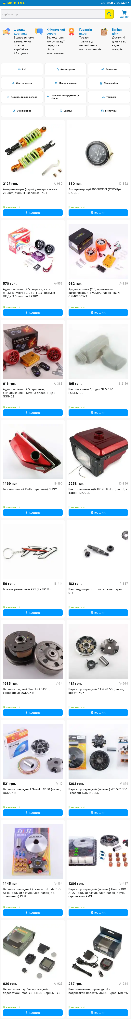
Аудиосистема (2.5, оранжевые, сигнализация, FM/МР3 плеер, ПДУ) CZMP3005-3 (94, 292)
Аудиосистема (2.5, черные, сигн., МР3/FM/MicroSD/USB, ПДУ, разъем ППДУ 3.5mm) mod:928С (29, 292)
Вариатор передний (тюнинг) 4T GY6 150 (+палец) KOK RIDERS (98, 791)
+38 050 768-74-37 (115, 3)
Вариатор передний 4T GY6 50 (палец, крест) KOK (96, 690)
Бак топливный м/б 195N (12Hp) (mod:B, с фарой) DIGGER (98, 490)
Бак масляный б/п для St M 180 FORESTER (91, 391)
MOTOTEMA (15, 3)
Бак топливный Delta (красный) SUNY (30, 489)
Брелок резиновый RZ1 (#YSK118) (27, 589)
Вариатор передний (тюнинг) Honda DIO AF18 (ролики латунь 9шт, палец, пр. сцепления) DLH (32, 893)
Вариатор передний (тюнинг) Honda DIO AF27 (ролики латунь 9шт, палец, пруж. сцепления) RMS (97, 893)
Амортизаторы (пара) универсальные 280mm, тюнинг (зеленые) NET (30, 191)
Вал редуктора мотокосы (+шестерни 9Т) (96, 591)
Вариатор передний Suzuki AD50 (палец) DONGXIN (32, 791)
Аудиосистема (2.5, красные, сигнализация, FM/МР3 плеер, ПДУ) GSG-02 (29, 393)
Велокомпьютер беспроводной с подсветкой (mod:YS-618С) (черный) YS (31, 991)
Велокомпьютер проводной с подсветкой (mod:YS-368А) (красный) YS (98, 991)
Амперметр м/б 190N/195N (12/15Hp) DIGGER (95, 191)
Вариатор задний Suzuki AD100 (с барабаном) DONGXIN (27, 690)
